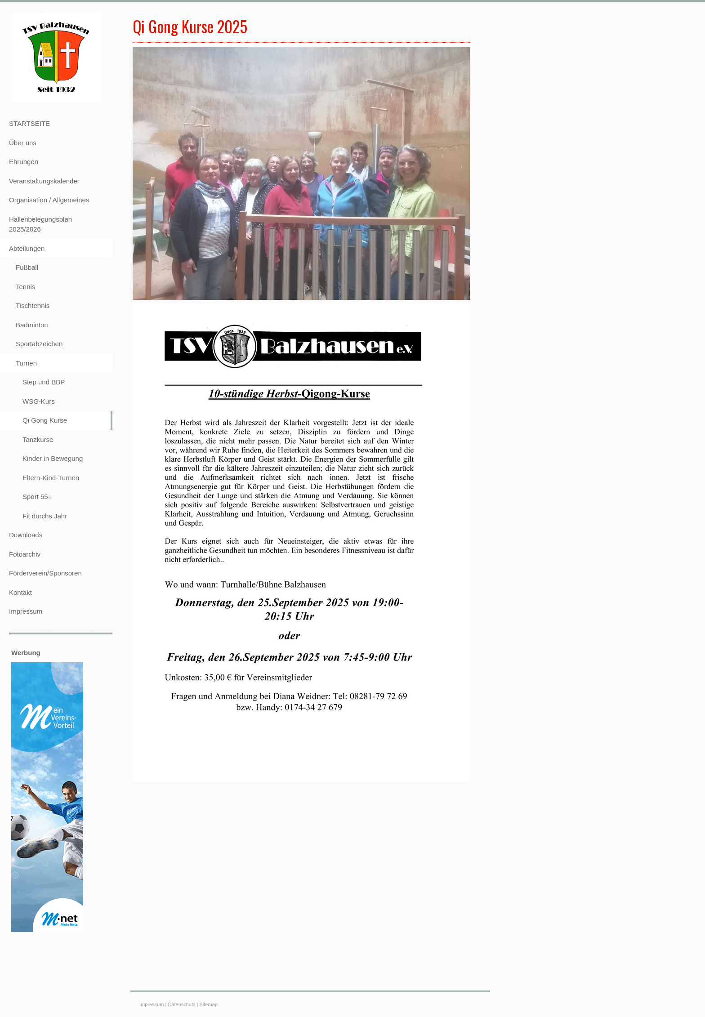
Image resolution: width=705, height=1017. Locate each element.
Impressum (151, 1004)
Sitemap (209, 1004)
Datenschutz (181, 1004)
